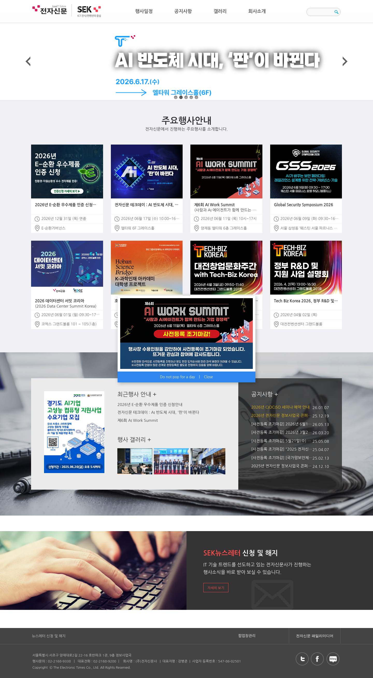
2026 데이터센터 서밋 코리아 (67, 304)
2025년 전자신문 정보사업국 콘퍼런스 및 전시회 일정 (282, 466)
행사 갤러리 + (134, 440)
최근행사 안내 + (136, 394)
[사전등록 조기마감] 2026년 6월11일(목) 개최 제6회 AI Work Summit (282, 424)
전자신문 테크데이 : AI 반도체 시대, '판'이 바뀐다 (147, 205)
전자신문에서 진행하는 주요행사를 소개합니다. (186, 123)
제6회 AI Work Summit (226, 207)
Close (208, 377)
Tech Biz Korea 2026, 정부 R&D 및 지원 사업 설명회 (306, 301)
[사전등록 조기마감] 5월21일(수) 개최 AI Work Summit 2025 (282, 441)
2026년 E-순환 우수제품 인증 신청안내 (67, 205)
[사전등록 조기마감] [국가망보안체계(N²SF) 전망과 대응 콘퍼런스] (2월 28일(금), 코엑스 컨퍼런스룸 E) (282, 458)
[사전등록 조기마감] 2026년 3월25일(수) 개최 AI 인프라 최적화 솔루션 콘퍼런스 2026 (282, 432)
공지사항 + (264, 394)
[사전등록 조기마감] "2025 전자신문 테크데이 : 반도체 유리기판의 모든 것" (282, 449)
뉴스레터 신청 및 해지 (49, 636)
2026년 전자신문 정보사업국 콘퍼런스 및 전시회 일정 (282, 415)
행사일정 (144, 11)
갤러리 (220, 11)
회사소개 (257, 11)
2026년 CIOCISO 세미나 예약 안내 (280, 407)
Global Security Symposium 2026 (303, 205)
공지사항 (183, 11)
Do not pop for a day (177, 377)
